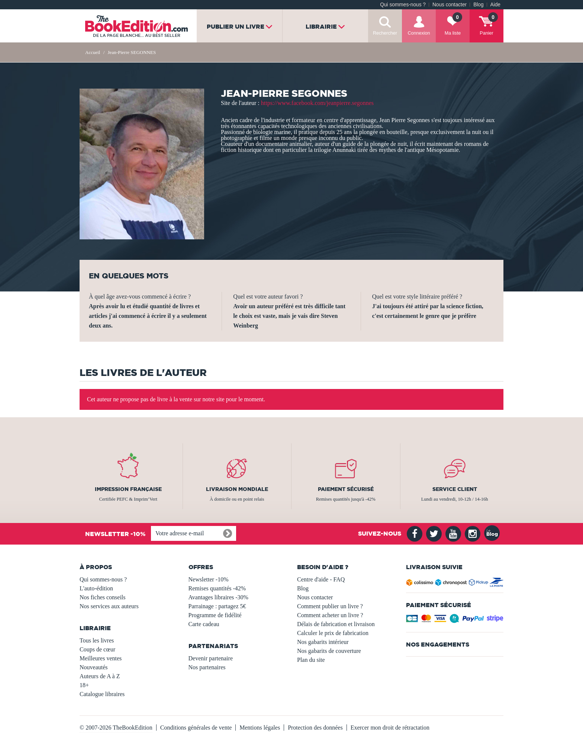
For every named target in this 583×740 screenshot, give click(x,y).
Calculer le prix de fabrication (332, 633)
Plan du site (311, 660)
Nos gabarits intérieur (323, 642)
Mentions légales (259, 727)
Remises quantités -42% (217, 588)
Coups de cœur (97, 649)
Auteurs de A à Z (100, 676)
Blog (478, 4)
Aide (495, 4)
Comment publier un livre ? (330, 606)
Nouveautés (94, 667)
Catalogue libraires (102, 694)
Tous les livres (97, 640)
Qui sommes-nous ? (403, 4)
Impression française (128, 489)
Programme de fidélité (215, 615)
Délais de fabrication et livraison (336, 624)
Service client (454, 489)
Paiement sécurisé (346, 489)
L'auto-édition (96, 588)
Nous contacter (449, 4)
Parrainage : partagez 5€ (217, 606)
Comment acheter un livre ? (330, 615)
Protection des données (315, 727)
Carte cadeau (204, 624)
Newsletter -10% (209, 579)
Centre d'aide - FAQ (321, 579)
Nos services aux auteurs (109, 606)
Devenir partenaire (211, 658)
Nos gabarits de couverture (329, 651)
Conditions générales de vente (196, 727)
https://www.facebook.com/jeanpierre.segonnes (317, 103)
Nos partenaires (207, 667)
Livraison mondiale (237, 489)
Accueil (92, 52)
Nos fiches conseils (103, 597)
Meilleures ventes (101, 658)
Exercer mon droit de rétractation (390, 727)
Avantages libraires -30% (218, 597)
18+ (84, 685)
